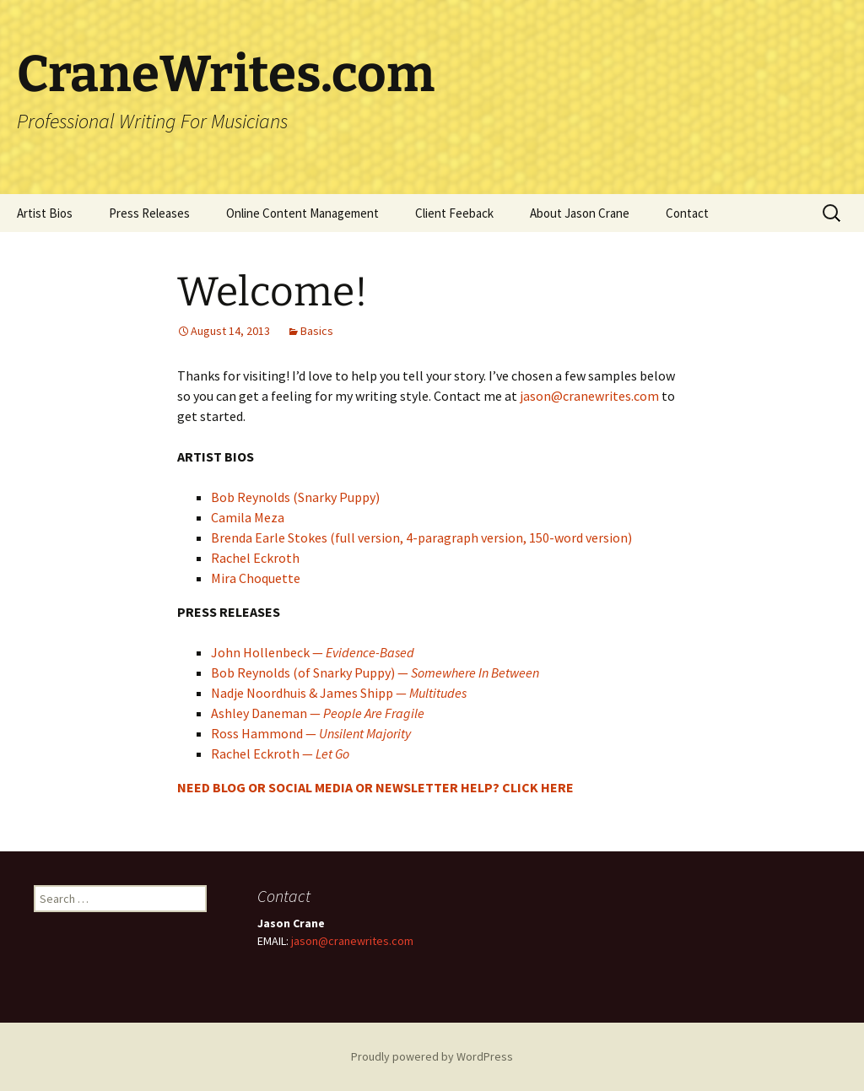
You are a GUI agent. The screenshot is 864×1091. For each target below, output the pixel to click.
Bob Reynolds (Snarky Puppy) (295, 497)
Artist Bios (45, 213)
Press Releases (149, 213)
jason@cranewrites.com (589, 395)
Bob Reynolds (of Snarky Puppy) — (375, 672)
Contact (687, 213)
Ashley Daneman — (317, 713)
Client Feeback (454, 213)
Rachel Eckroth (255, 557)
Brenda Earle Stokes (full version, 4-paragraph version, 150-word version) (421, 537)
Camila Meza (247, 517)
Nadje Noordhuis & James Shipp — (339, 692)
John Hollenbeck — (312, 652)
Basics (316, 330)
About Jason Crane (579, 213)
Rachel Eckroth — (280, 753)
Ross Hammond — (311, 733)
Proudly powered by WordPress (432, 1056)
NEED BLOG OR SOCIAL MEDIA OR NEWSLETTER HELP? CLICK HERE (375, 787)
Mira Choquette (255, 578)
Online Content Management (302, 213)
